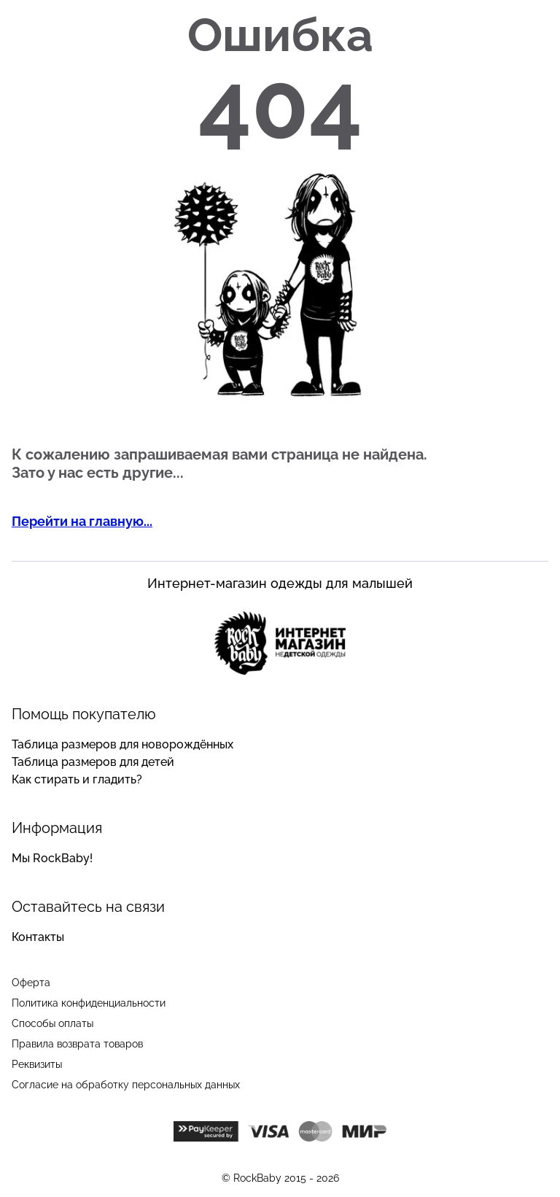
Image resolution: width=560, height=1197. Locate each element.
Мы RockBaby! (52, 858)
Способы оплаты (52, 1023)
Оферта (31, 982)
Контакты (38, 937)
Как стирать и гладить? (77, 779)
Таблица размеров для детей (93, 762)
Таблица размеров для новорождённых (122, 744)
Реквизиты (37, 1064)
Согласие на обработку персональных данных (126, 1085)
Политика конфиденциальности (89, 1003)
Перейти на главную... (82, 521)
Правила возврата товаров (77, 1044)
